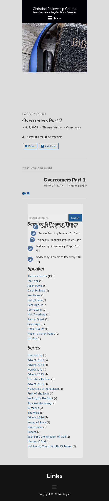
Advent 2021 (36, 384)
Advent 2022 (36, 360)
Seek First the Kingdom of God (47, 436)
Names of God (37, 441)
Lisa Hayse (34, 324)
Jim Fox (32, 338)
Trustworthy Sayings (40, 403)
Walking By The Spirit (40, 398)
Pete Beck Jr (35, 305)
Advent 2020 (36, 417)
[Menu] (54, 18)
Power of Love (37, 422)
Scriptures (49, 146)
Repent (32, 432)
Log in (66, 494)
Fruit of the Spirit (38, 393)
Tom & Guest (36, 319)
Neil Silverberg (37, 314)
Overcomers (35, 427)
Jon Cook (33, 281)
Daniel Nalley (36, 329)
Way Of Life (35, 369)
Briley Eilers (35, 300)
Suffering (33, 408)
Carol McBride (36, 290)
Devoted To (35, 355)
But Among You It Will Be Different (50, 446)
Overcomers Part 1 (64, 180)
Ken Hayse (34, 295)
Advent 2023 (36, 374)
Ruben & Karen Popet (41, 333)
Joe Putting (35, 309)
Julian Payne (35, 285)
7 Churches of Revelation (43, 388)
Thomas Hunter (37, 276)
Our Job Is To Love (39, 379)
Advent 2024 (36, 364)
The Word (33, 412)
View (30, 146)
